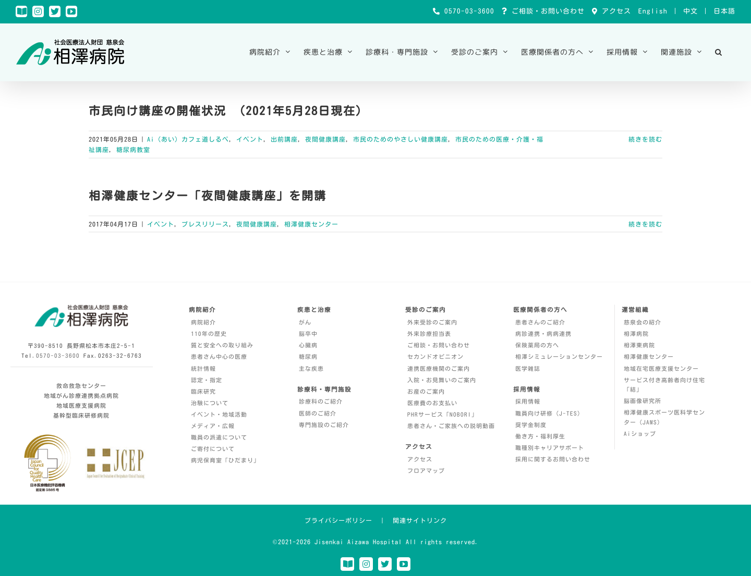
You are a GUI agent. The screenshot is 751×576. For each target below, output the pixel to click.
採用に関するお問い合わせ (552, 459)
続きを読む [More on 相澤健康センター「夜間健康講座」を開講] (645, 224)
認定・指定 (206, 380)
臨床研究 (203, 391)
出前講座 (284, 139)
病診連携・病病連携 (543, 333)
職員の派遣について (219, 437)
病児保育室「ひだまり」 (225, 460)
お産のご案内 (426, 391)
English (653, 11)
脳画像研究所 (642, 401)
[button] (718, 52)
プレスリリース (205, 224)
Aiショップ (640, 433)
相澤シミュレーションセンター (559, 356)
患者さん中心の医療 (219, 356)
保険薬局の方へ (537, 345)
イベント (249, 139)
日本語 (724, 11)
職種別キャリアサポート (549, 447)
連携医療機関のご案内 (438, 368)
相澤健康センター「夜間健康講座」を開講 (207, 196)
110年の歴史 (209, 333)
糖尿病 (308, 356)
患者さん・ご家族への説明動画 (451, 426)
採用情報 (527, 401)
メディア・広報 (213, 426)
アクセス (614, 11)
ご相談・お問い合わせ (546, 11)
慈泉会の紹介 (642, 322)
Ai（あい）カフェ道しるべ (188, 139)
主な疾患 (311, 368)
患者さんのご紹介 (540, 322)
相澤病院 (636, 333)
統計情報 (203, 368)
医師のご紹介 (317, 413)
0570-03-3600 (467, 11)
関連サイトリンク (420, 520)
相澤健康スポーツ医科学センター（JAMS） (664, 417)
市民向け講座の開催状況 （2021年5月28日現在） (228, 111)
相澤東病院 (639, 345)
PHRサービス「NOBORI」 (442, 414)
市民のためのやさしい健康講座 (400, 139)
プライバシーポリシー (338, 520)
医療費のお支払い (432, 403)
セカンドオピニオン (435, 356)
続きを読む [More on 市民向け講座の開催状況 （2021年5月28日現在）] (645, 139)
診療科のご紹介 (321, 401)
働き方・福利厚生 (540, 436)
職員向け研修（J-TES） (549, 413)
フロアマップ (426, 470)
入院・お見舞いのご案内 (441, 380)
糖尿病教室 (133, 149)
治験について (209, 403)
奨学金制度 (531, 425)
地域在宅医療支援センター (661, 368)
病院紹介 (203, 322)
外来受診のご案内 (432, 322)
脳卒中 (308, 333)
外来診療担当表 (429, 333)
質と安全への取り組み (222, 345)
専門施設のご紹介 (324, 425)
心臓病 (308, 345)
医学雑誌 (527, 368)
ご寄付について (213, 449)
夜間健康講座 (325, 139)
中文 (690, 11)
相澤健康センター (311, 224)
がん (305, 322)
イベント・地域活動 (219, 414)
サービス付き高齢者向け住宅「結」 (664, 385)
